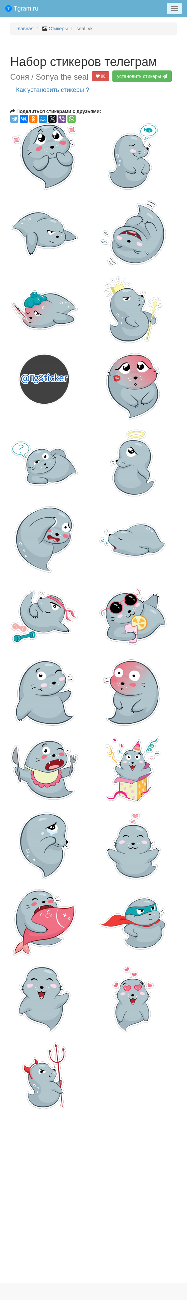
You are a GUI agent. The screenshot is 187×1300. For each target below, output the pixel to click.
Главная (24, 28)
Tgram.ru (21, 8)
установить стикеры (143, 76)
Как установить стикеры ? (52, 89)
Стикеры (58, 28)
